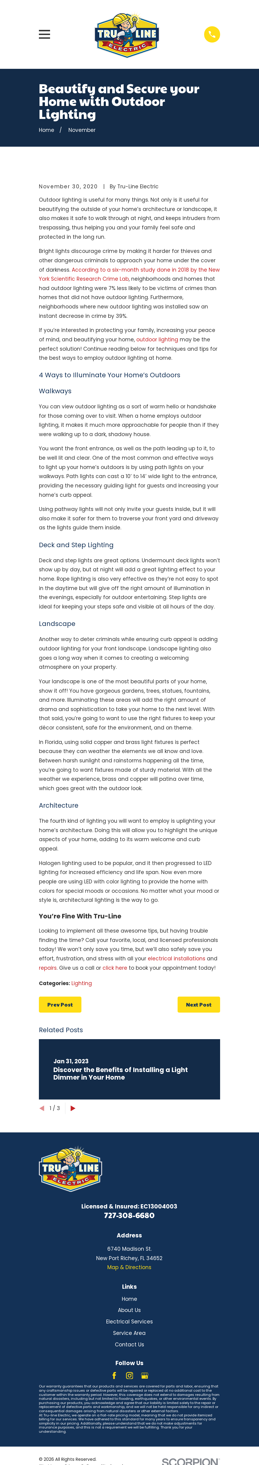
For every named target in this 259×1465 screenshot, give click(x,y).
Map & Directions (129, 1267)
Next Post (199, 1004)
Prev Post (60, 1004)
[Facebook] (114, 1375)
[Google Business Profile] (144, 1375)
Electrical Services (129, 1321)
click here (115, 968)
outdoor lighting (157, 339)
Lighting (81, 983)
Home (129, 1299)
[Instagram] (129, 1375)
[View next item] (73, 1108)
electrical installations (176, 958)
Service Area (129, 1333)
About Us (129, 1310)
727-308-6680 (129, 1215)
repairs (48, 968)
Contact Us (129, 1344)
